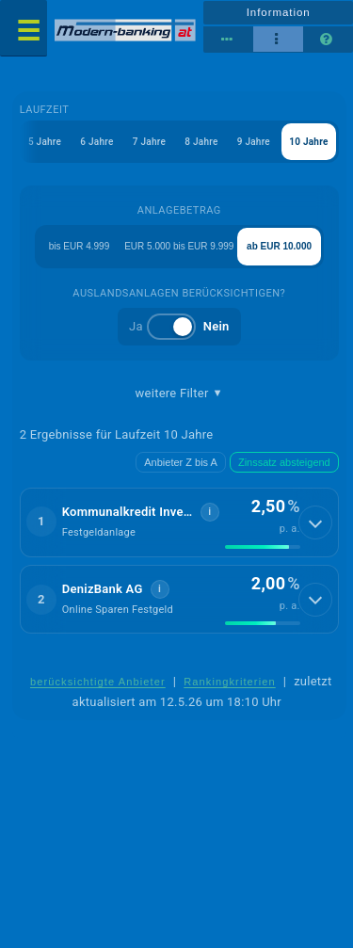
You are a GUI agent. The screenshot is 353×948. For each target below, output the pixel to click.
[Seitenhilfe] (328, 39)
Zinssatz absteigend (284, 462)
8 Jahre (201, 142)
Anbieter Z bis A (180, 462)
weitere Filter (179, 393)
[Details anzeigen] (315, 522)
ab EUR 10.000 (279, 246)
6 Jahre (96, 142)
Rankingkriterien (230, 681)
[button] (179, 522)
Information (279, 12)
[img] (262, 547)
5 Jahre (44, 142)
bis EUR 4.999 (79, 246)
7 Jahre (149, 142)
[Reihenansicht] (228, 39)
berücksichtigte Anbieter (98, 681)
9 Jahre (253, 142)
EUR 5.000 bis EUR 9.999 (178, 246)
